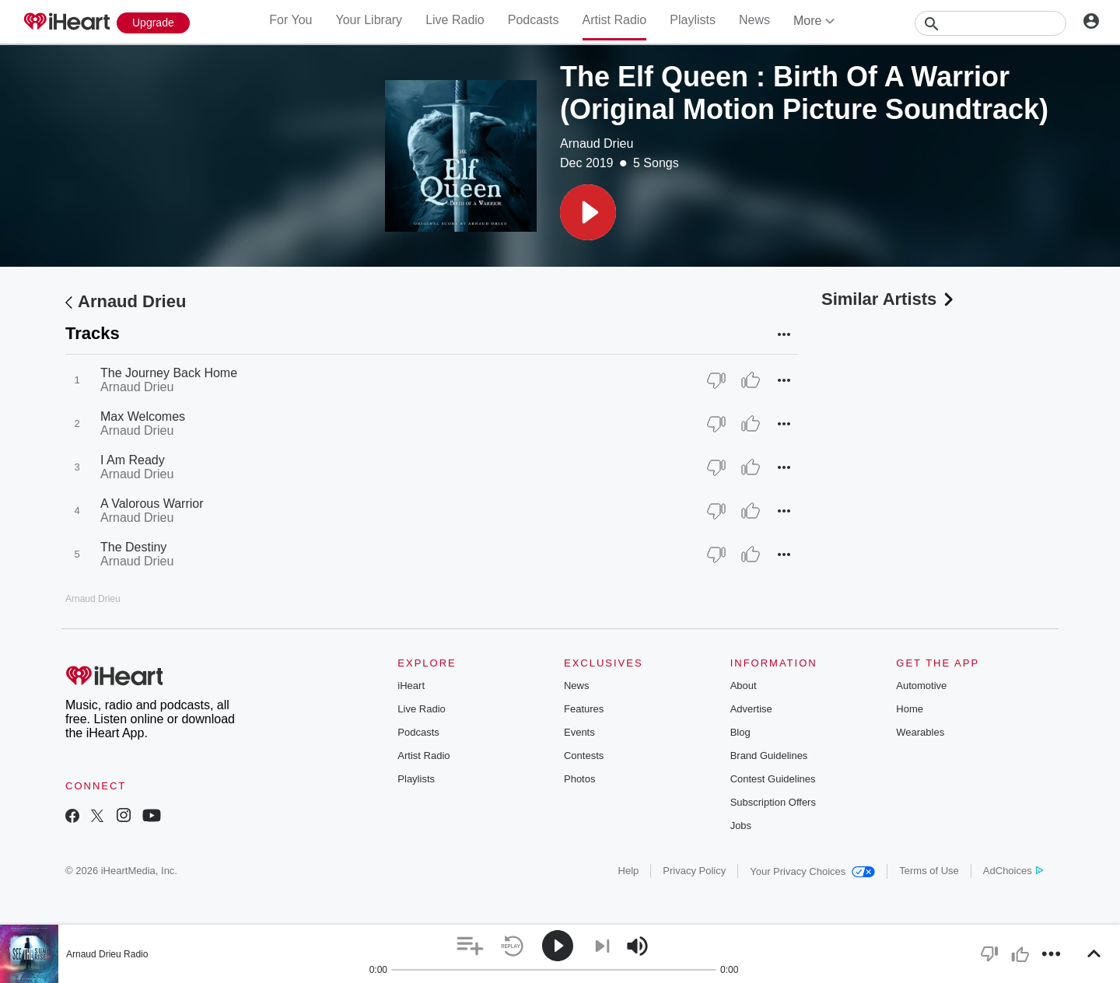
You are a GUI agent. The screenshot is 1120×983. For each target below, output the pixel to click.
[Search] (990, 23)
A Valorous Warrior (151, 503)
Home (909, 709)
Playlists (693, 19)
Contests (584, 755)
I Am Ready (132, 460)
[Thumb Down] (716, 380)
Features (584, 709)
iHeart (411, 685)
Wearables (920, 732)
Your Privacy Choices (812, 871)
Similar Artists (889, 299)
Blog (740, 732)
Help (628, 870)
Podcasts (533, 19)
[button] (588, 212)
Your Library (368, 19)
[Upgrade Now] (153, 22)
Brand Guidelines (769, 755)
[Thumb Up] (751, 380)
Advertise (751, 709)
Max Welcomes (142, 416)
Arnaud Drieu (596, 143)
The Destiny (133, 547)
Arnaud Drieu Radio (107, 954)
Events (579, 732)
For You (290, 19)
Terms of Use (929, 870)
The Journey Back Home (168, 373)
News (754, 19)
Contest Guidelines (773, 779)
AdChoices (1013, 870)
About (743, 685)
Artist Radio (615, 19)
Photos (579, 779)
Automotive (921, 685)
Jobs (740, 825)
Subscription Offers (773, 802)
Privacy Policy (694, 870)
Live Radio (455, 19)
